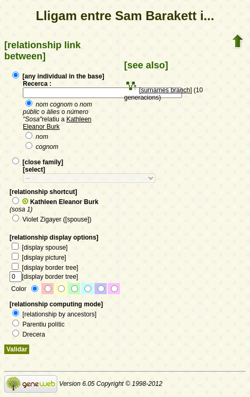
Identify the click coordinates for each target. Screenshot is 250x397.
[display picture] (39, 257)
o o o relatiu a (57, 115)
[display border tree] (45, 267)
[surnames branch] (165, 90)
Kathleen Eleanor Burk (57, 123)
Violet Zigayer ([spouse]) (51, 219)
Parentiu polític (38, 324)
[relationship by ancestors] (54, 314)
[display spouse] (39, 247)
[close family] (37, 162)
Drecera (28, 334)
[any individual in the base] (58, 76)
